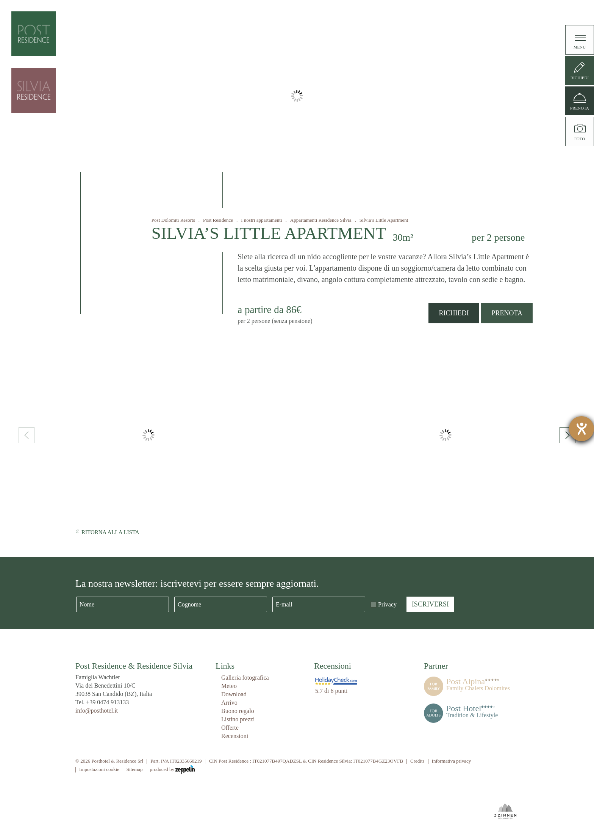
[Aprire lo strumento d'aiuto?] (581, 428)
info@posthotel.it (96, 710)
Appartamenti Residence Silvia (321, 220)
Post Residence (218, 220)
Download (234, 694)
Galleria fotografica (245, 677)
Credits (417, 761)
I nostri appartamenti (261, 220)
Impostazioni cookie (99, 769)
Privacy (387, 604)
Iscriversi (430, 604)
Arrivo (229, 702)
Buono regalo (237, 711)
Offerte (230, 727)
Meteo (229, 686)
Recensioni (234, 736)
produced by (172, 769)
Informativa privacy (451, 761)
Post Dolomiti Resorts (173, 220)
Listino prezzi (238, 719)
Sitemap (135, 769)
